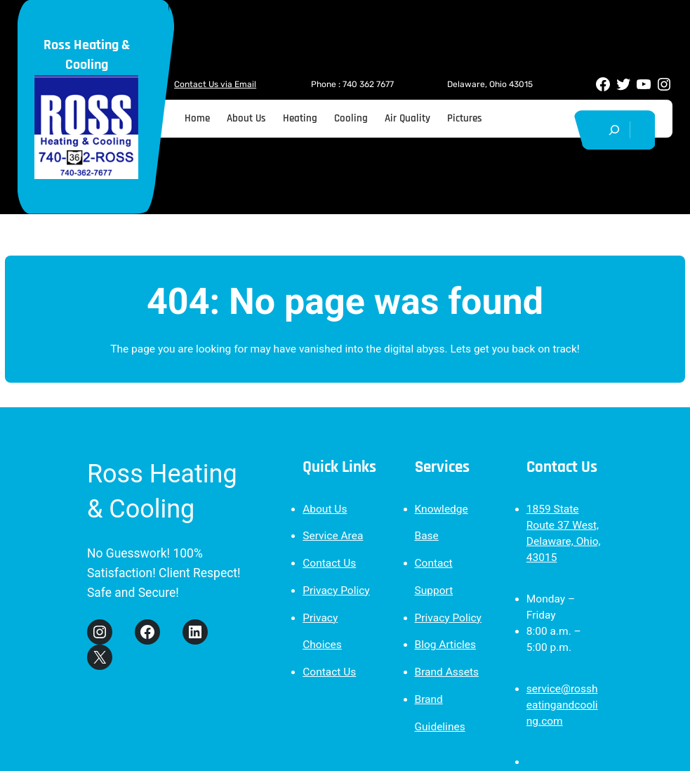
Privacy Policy (336, 590)
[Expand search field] (614, 130)
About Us (325, 509)
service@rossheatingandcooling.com (562, 705)
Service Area (333, 535)
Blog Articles (446, 644)
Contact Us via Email (215, 84)
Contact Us (329, 563)
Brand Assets (447, 672)
